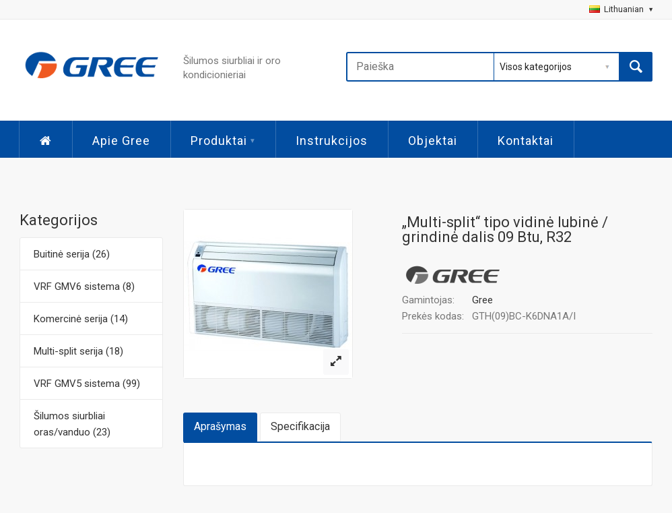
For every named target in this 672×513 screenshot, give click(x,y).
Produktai (223, 140)
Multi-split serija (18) (78, 351)
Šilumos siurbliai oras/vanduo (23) (72, 424)
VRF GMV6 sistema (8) (84, 286)
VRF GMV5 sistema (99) (87, 384)
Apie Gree (121, 140)
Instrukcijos (332, 140)
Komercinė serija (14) (81, 319)
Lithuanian (620, 9)
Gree (482, 300)
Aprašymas (220, 426)
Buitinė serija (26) (72, 254)
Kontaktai (525, 140)
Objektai (432, 140)
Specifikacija (300, 426)
